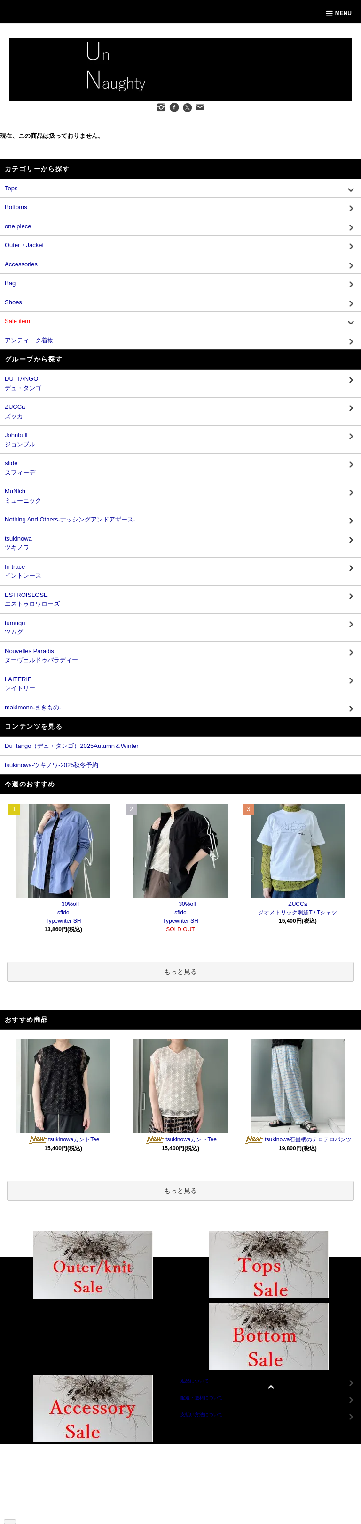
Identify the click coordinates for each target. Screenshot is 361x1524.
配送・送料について (37, 1461)
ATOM (35, 1511)
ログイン (96, 1461)
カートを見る (101, 1468)
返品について (30, 1468)
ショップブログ (32, 1504)
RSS (20, 1511)
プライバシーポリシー (39, 1490)
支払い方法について (37, 1454)
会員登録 (96, 1454)
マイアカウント (103, 1447)
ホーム (23, 1447)
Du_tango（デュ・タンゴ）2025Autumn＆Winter (72, 745)
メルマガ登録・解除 (37, 1497)
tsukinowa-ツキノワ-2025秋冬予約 (51, 765)
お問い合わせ (101, 1476)
